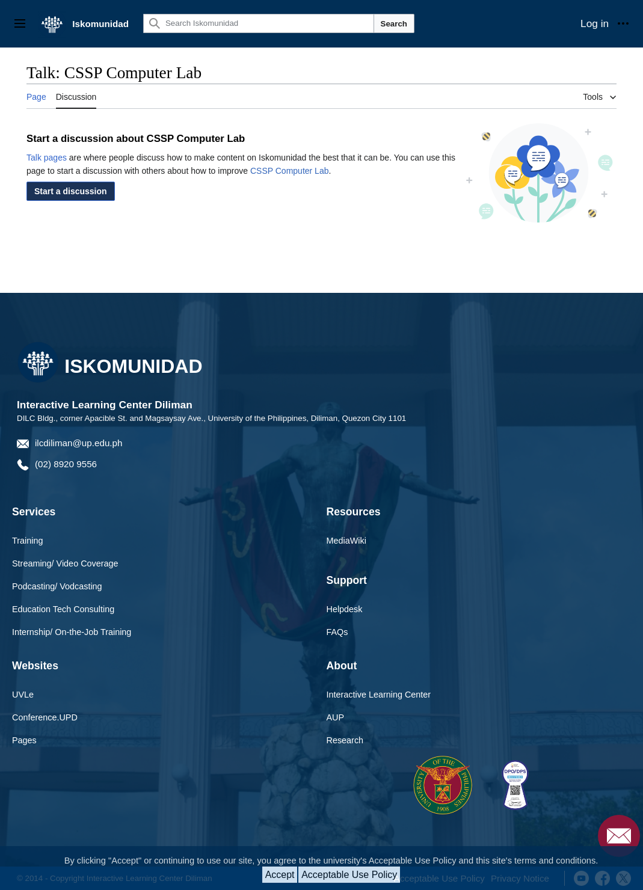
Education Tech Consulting (63, 609)
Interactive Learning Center (379, 694)
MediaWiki (346, 540)
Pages (24, 740)
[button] (70, 191)
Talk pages (46, 157)
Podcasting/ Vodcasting (57, 586)
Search (394, 23)
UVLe (23, 694)
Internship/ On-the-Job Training (71, 632)
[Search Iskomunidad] (258, 23)
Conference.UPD (45, 717)
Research (345, 740)
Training (27, 540)
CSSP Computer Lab (289, 171)
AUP (336, 717)
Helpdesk (345, 609)
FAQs (337, 632)
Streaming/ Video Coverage (65, 563)
